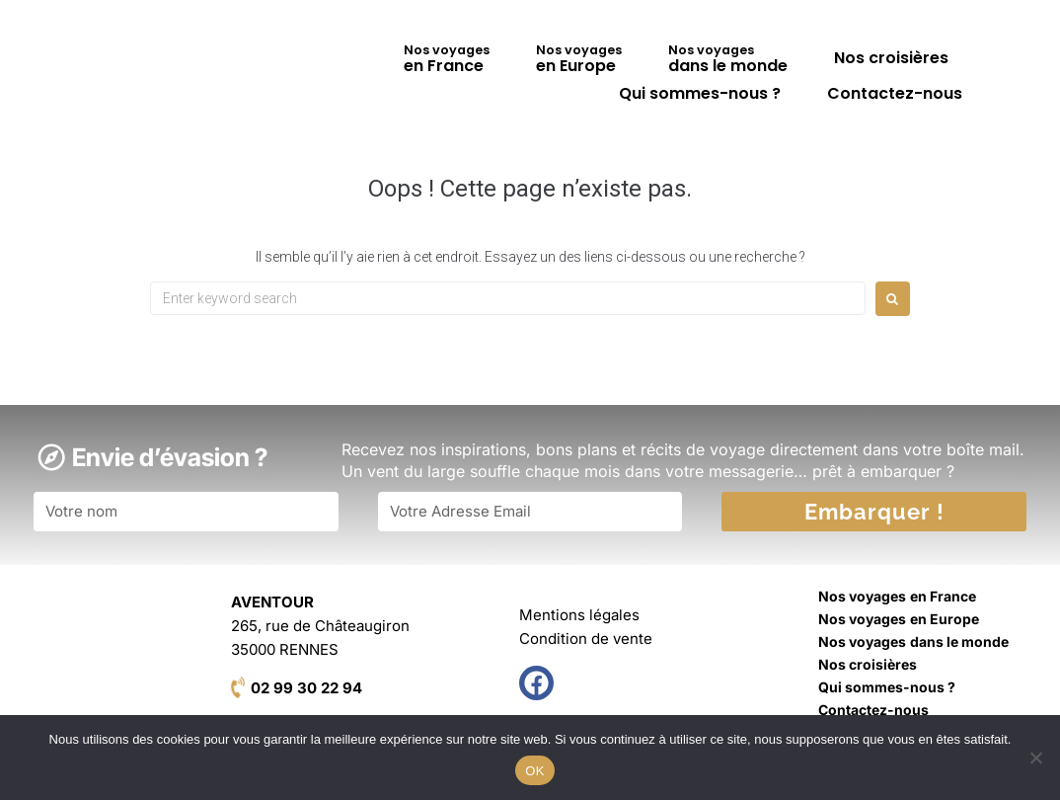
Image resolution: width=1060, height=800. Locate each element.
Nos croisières (891, 57)
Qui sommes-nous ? (700, 93)
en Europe (579, 59)
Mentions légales (579, 614)
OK (534, 770)
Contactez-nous (894, 93)
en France (447, 59)
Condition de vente (585, 638)
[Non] (1035, 757)
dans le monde (728, 59)
